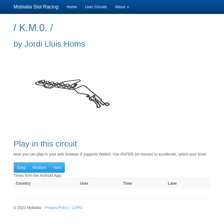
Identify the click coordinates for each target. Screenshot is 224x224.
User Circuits (96, 7)
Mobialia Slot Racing (36, 7)
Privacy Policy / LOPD (63, 207)
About (122, 7)
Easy (21, 167)
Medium (39, 167)
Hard (57, 167)
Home (72, 7)
